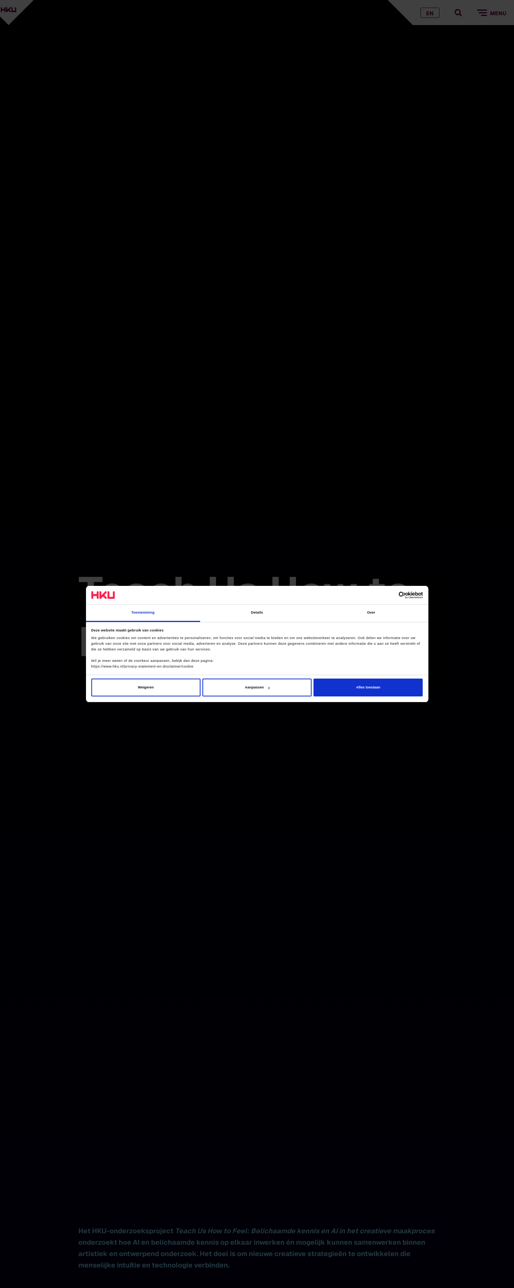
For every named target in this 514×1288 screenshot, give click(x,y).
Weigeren (146, 687)
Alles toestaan (368, 687)
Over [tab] (371, 613)
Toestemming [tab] (142, 613)
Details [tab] (257, 613)
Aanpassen (257, 687)
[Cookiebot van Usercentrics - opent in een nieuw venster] (389, 595)
